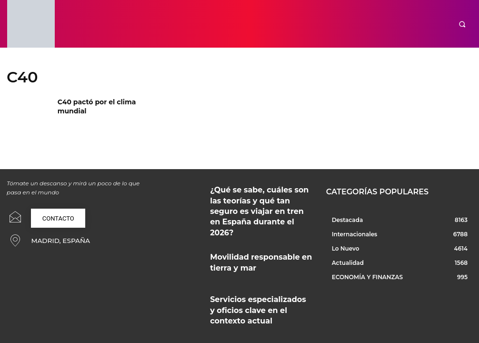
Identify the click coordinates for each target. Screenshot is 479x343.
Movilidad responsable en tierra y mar (256, 230)
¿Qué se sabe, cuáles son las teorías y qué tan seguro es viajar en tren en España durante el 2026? (260, 194)
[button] (462, 24)
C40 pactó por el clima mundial (104, 101)
